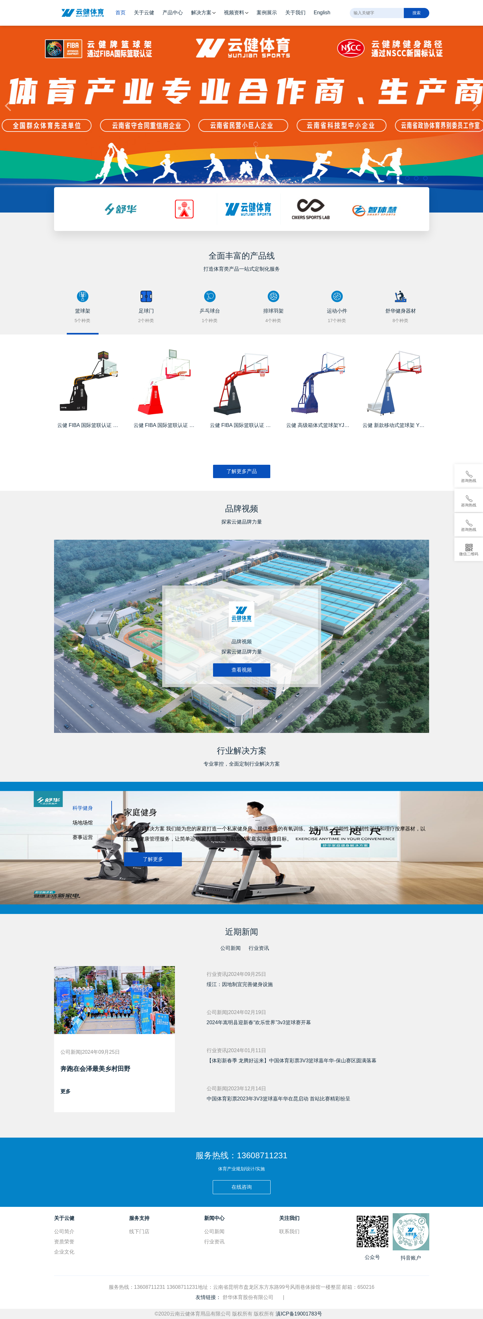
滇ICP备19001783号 (299, 1313)
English (322, 12)
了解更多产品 (241, 471)
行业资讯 (259, 948)
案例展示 (267, 12)
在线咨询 (241, 1187)
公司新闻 (230, 948)
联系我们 (289, 1231)
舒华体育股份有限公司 (248, 1297)
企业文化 (64, 1252)
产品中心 (172, 12)
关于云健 (144, 12)
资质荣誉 (64, 1241)
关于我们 (295, 12)
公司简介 (64, 1231)
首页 (120, 12)
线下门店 (139, 1231)
